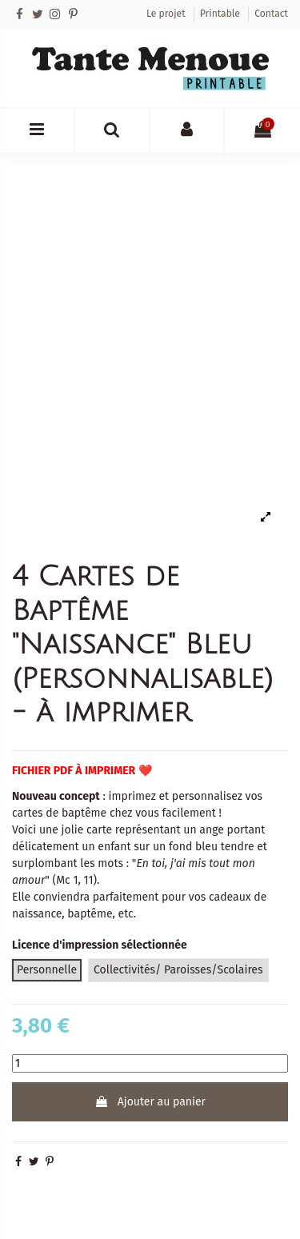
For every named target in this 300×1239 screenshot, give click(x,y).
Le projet (167, 13)
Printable (221, 13)
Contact (271, 13)
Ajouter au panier (150, 1102)
